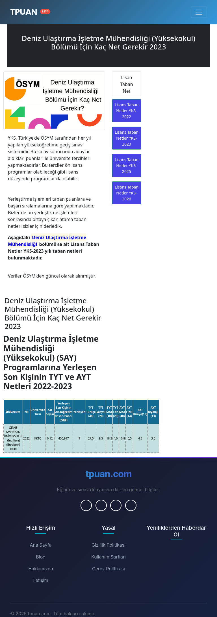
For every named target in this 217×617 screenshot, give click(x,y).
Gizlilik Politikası (108, 545)
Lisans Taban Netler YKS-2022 (126, 110)
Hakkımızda (40, 568)
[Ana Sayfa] (30, 12)
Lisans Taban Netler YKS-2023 (126, 138)
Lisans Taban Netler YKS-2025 (126, 165)
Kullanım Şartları (108, 557)
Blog (40, 557)
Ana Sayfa (41, 545)
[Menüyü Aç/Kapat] (199, 12)
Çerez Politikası (108, 568)
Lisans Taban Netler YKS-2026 (126, 193)
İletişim (40, 580)
